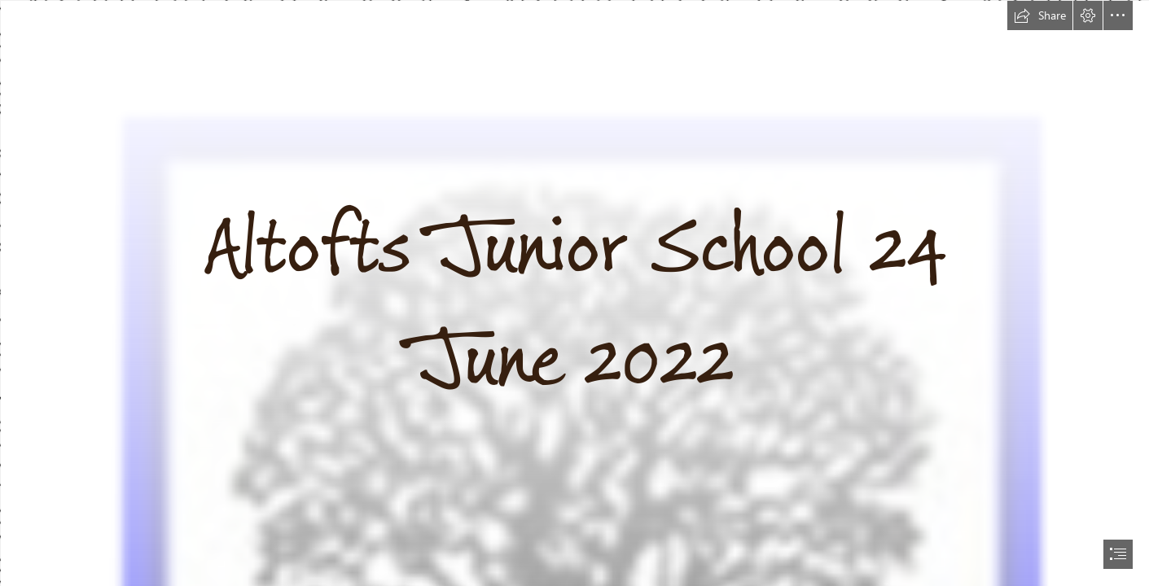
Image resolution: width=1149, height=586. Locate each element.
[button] (1039, 15)
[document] (574, 293)
